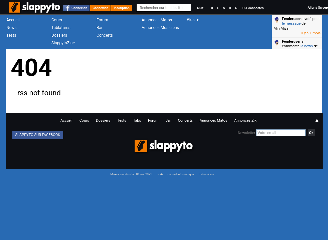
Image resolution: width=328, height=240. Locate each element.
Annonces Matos (157, 20)
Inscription (122, 8)
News (11, 27)
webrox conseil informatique (175, 174)
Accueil (13, 20)
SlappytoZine (63, 43)
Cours (56, 20)
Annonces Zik (245, 120)
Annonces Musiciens (160, 27)
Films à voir (206, 174)
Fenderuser (291, 19)
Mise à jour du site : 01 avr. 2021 (131, 174)
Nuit (200, 8)
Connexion (79, 8)
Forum (102, 20)
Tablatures (60, 27)
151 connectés (253, 8)
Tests (11, 35)
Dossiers (59, 35)
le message (291, 23)
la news (306, 46)
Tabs (137, 120)
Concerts (105, 35)
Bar (100, 27)
